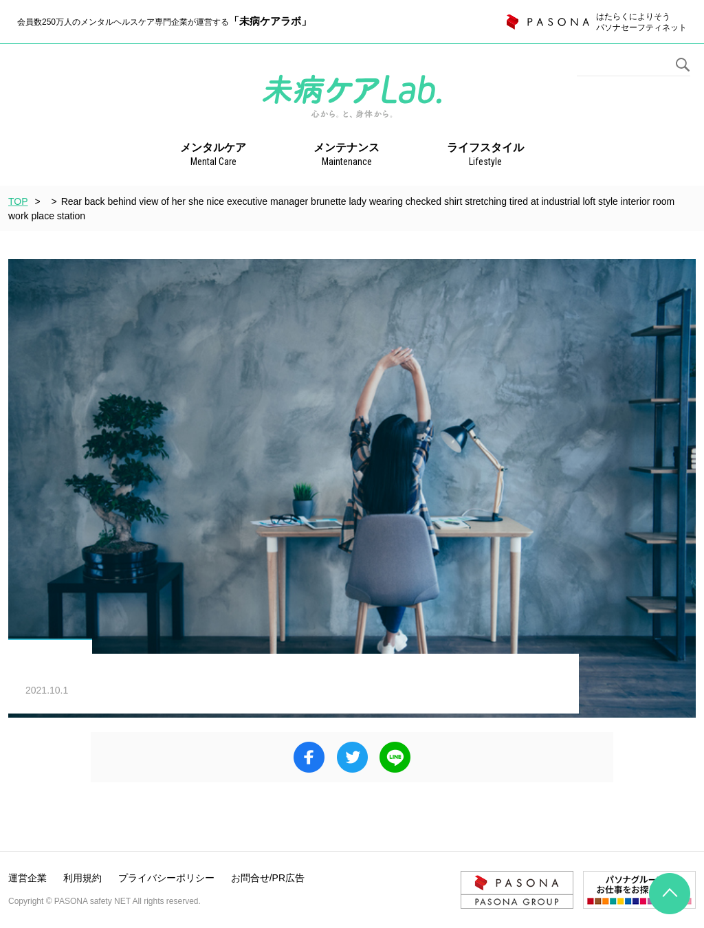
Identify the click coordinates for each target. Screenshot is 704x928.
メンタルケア (213, 155)
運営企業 (27, 877)
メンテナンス (347, 155)
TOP (18, 201)
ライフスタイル (485, 155)
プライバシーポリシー (166, 877)
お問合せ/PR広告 (268, 877)
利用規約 (82, 877)
